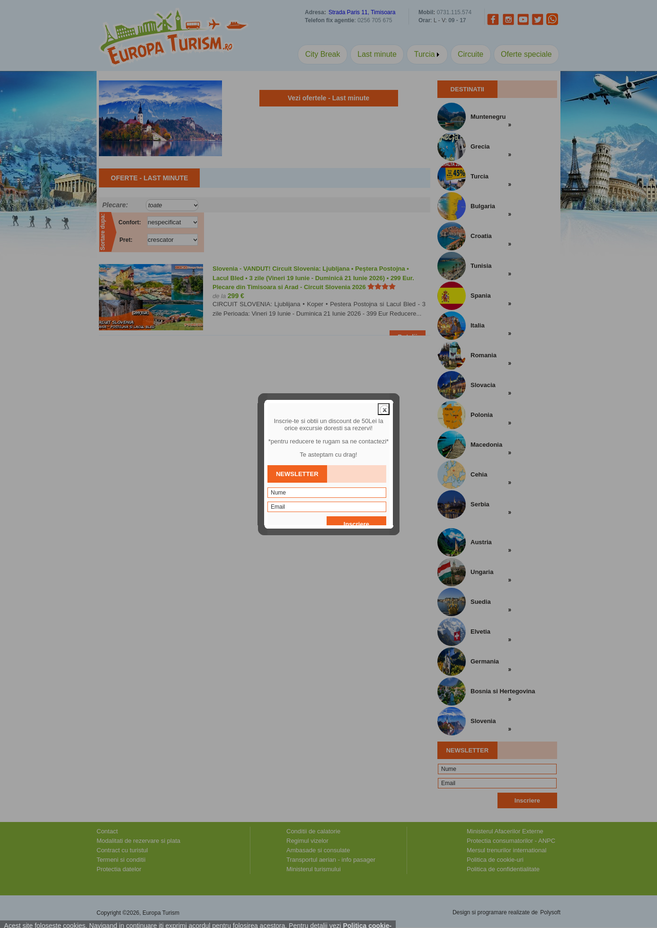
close (384, 385)
